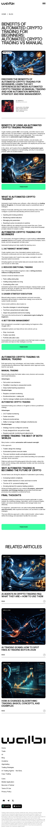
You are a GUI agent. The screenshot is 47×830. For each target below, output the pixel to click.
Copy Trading (6, 774)
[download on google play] (6, 806)
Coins (3, 779)
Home (4, 748)
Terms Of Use (6, 788)
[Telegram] (8, 800)
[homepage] (8, 3)
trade (3, 751)
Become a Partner (8, 785)
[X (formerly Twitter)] (13, 800)
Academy (5, 761)
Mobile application (8, 782)
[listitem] (23, 579)
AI (2, 754)
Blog (3, 758)
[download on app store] (17, 806)
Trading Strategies (8, 767)
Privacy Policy (6, 792)
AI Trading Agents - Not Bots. (12, 771)
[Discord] (4, 800)
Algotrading (5, 764)
